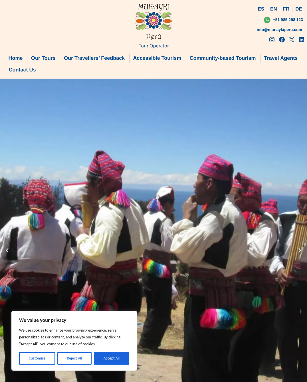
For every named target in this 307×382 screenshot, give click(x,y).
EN (273, 9)
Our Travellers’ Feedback (94, 58)
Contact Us (22, 70)
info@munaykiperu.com (279, 29)
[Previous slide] (7, 250)
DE (298, 9)
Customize (37, 358)
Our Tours (43, 58)
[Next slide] (300, 250)
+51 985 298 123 (288, 19)
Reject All (74, 358)
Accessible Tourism (157, 58)
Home (16, 58)
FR (286, 9)
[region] (74, 341)
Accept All (112, 358)
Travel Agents (281, 58)
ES (261, 9)
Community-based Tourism (223, 58)
